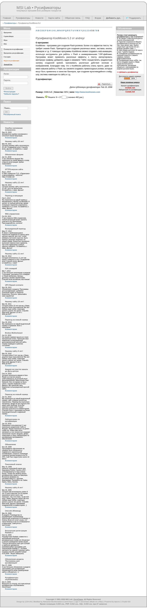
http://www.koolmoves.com (87, 92)
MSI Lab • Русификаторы (39, 8)
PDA (5, 44)
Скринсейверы (8, 36)
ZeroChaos (78, 599)
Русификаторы (23, 18)
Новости (39, 18)
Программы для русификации (13, 53)
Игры (5, 40)
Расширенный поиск (12, 114)
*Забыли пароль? (11, 94)
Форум (98, 18)
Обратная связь (72, 18)
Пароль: (7, 80)
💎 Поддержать (133, 18)
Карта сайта (54, 18)
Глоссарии (7, 57)
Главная (7, 18)
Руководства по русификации (13, 49)
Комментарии (11, 138)
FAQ (87, 18)
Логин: (6, 74)
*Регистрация (9, 92)
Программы (8, 32)
